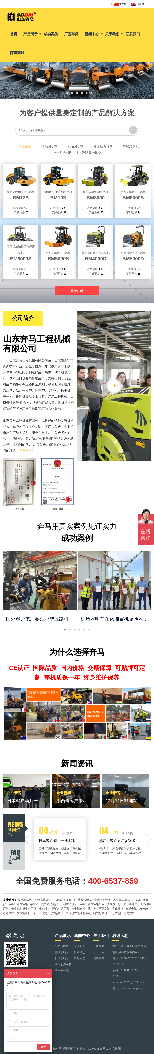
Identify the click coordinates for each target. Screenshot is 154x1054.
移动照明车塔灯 (59, 384)
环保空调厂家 (60, 908)
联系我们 (133, 34)
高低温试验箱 (121, 899)
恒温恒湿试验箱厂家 (91, 904)
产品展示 (30, 34)
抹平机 (65, 390)
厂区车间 (71, 34)
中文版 (120, 4)
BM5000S (58, 255)
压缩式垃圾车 (68, 904)
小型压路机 (23, 146)
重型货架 (104, 908)
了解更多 (19, 212)
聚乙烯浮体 (130, 904)
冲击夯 (40, 390)
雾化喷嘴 (117, 908)
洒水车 (92, 908)
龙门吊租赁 (40, 913)
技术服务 (44, 908)
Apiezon (144, 908)
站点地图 (115, 1048)
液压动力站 (11, 390)
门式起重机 (56, 913)
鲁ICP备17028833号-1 (94, 1048)
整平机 (8, 396)
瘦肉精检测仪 (49, 904)
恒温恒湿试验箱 (18, 904)
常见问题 (79, 958)
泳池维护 (8, 913)
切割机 (53, 390)
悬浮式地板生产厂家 (23, 908)
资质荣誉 (98, 958)
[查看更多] (25, 450)
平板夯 (27, 390)
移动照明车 (49, 146)
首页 (13, 34)
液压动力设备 (103, 146)
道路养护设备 (91, 152)
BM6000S (133, 194)
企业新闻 (79, 946)
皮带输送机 (25, 899)
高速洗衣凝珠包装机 (78, 913)
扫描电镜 (131, 908)
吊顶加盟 (115, 913)
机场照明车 (75, 146)
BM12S (20, 194)
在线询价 (18, 208)
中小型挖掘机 (62, 152)
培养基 (137, 899)
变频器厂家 (114, 904)
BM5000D (133, 255)
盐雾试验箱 (85, 899)
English (138, 4)
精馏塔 (34, 904)
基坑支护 (129, 913)
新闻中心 (92, 34)
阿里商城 (17, 53)
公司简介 (98, 946)
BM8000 (95, 194)
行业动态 (79, 952)
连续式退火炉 (42, 899)
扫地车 (57, 899)
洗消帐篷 (69, 899)
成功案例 (51, 34)
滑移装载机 (131, 146)
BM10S (58, 194)
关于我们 (112, 34)
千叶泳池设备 (102, 899)
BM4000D (95, 255)
